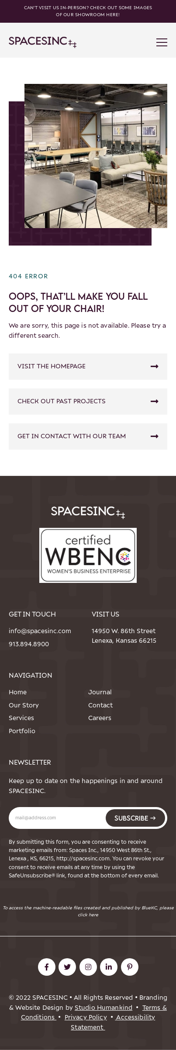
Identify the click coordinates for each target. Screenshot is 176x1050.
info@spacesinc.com (24, 631)
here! (113, 14)
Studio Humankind (103, 1008)
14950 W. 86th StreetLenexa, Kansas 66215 (124, 636)
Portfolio (22, 731)
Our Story (24, 705)
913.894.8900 (24, 644)
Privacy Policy (86, 1017)
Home (18, 692)
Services (21, 718)
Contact (100, 705)
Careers (99, 718)
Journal (100, 692)
